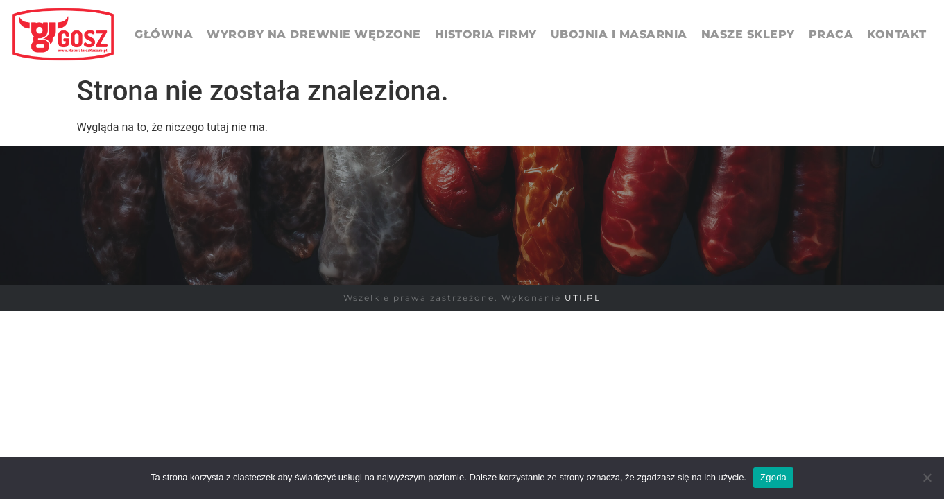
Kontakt (897, 34)
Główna (164, 34)
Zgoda (773, 477)
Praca (831, 34)
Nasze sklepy (748, 34)
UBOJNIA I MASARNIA (619, 34)
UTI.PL (583, 297)
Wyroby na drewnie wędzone (314, 34)
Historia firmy (486, 34)
